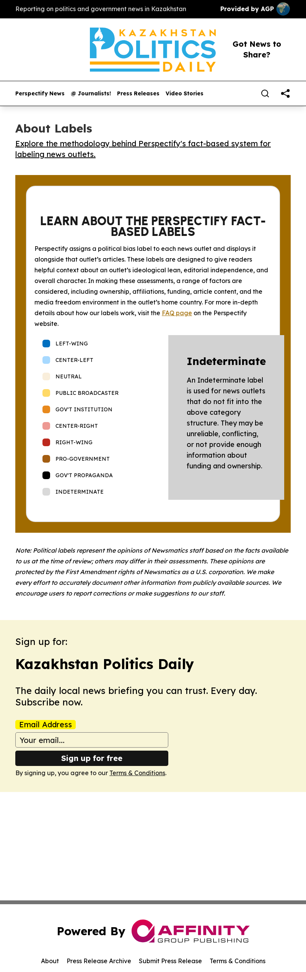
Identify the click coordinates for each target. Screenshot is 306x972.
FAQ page (177, 313)
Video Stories (184, 93)
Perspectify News (40, 93)
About (50, 961)
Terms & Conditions (137, 773)
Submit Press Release (170, 961)
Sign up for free (91, 758)
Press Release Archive (99, 961)
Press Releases (138, 93)
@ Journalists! (91, 93)
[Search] (265, 93)
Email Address (45, 724)
